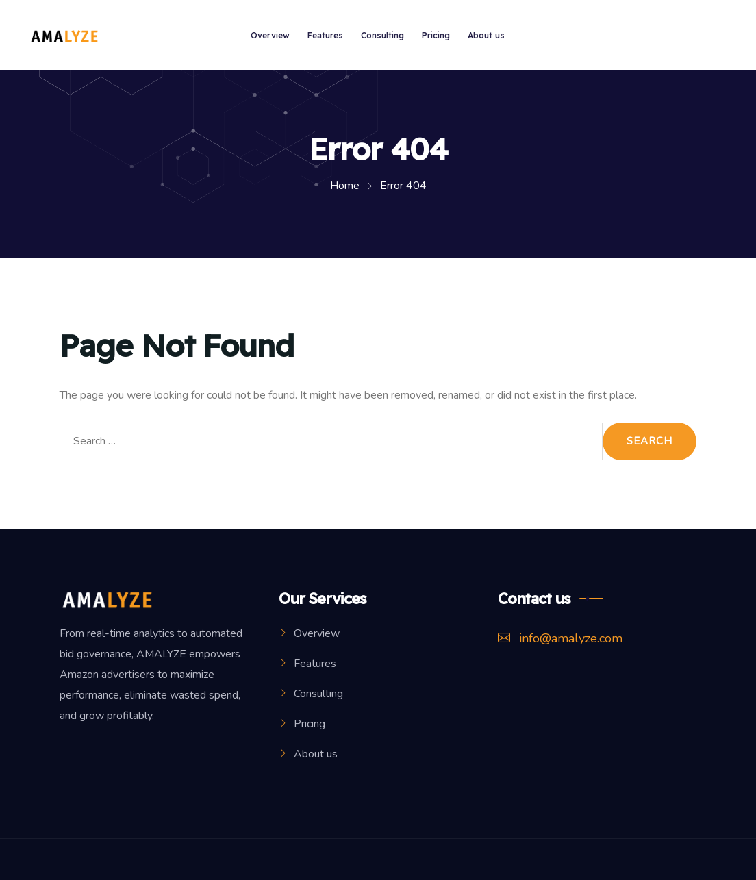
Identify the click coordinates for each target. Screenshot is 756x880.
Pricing (436, 35)
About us (486, 35)
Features (325, 35)
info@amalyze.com (560, 638)
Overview (270, 35)
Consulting (382, 35)
